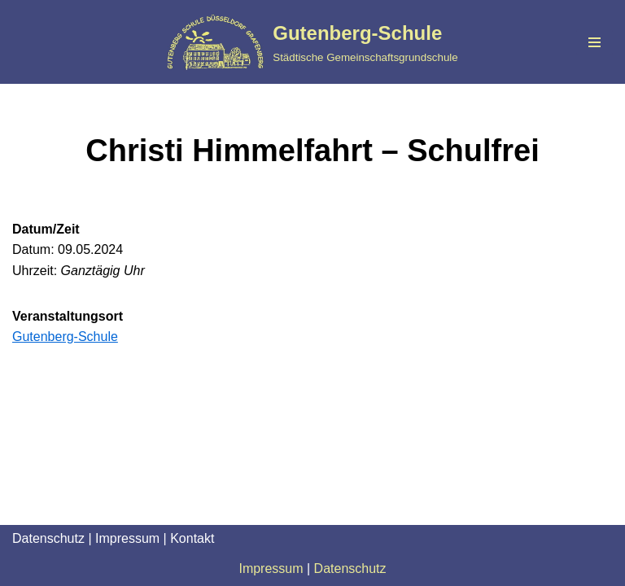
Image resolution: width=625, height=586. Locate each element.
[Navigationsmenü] (594, 42)
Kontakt (192, 538)
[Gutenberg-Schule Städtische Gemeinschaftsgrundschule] (312, 41)
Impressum (127, 538)
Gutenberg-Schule (65, 336)
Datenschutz (48, 538)
